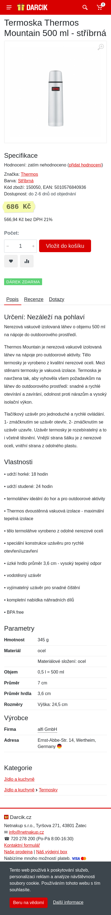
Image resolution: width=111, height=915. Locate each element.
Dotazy (56, 299)
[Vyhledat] (84, 7)
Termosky (48, 790)
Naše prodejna (18, 852)
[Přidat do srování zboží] (27, 261)
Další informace (68, 902)
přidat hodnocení (85, 165)
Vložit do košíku (65, 246)
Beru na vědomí (28, 902)
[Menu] (9, 7)
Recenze (33, 299)
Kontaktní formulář (22, 845)
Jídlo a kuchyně (19, 779)
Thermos (29, 174)
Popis (12, 299)
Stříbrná (26, 180)
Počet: (11, 233)
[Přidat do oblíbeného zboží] (11, 261)
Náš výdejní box (51, 852)
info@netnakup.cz (26, 832)
